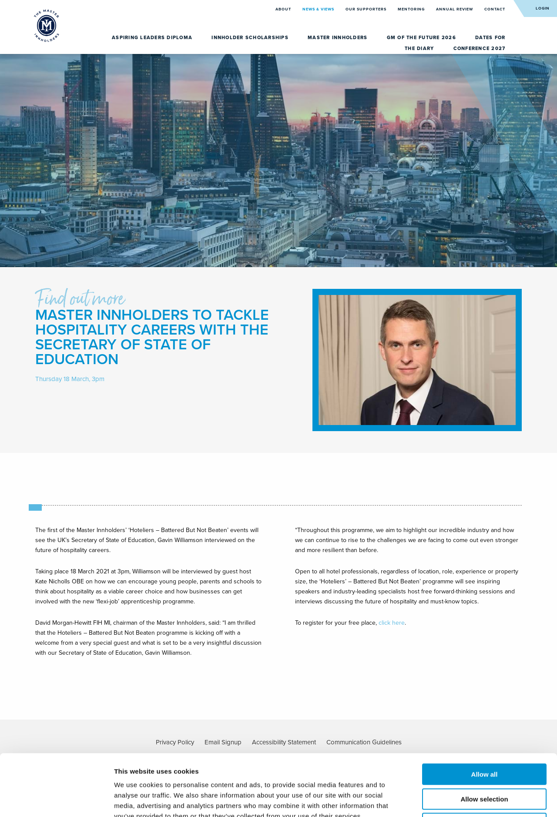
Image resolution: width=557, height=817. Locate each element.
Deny (484, 762)
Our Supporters (367, 9)
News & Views (319, 9)
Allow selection (484, 737)
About (283, 9)
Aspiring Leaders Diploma (153, 37)
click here (392, 622)
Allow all (484, 713)
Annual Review (455, 9)
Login (543, 8)
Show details (456, 800)
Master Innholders (338, 37)
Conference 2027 (479, 48)
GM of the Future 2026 (422, 37)
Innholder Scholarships (250, 37)
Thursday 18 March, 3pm (69, 379)
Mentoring (412, 9)
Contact (494, 9)
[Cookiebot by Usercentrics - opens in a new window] (56, 800)
